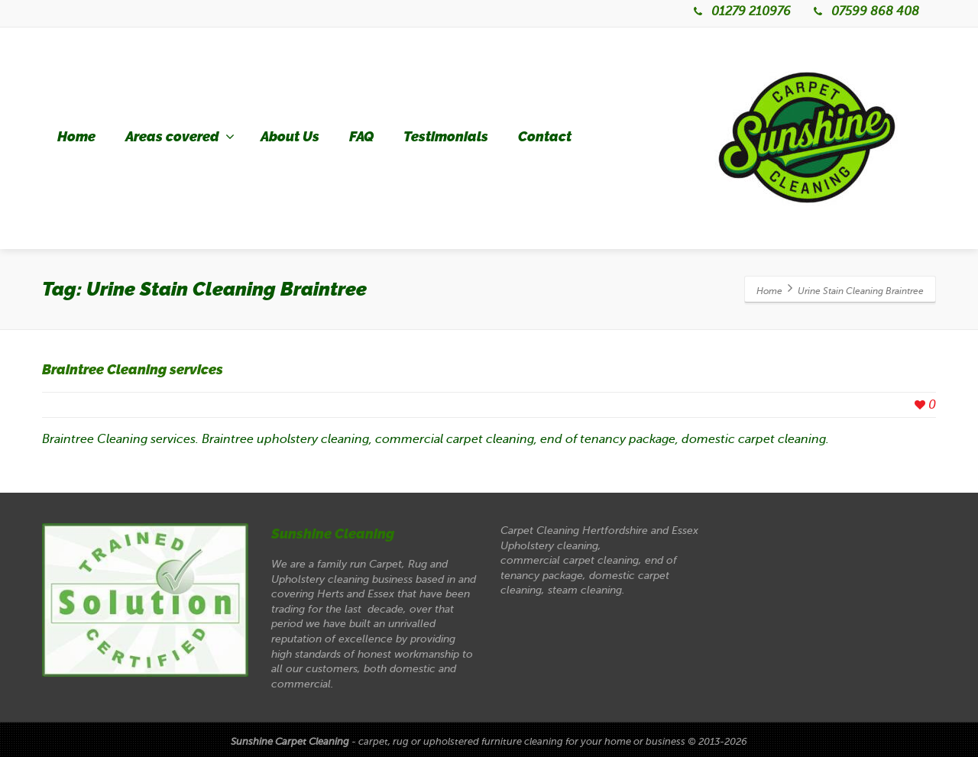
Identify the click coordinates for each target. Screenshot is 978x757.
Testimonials (445, 136)
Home (76, 136)
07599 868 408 (865, 11)
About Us (290, 136)
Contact (545, 136)
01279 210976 (741, 11)
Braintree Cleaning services (132, 369)
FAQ (361, 136)
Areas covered (180, 136)
